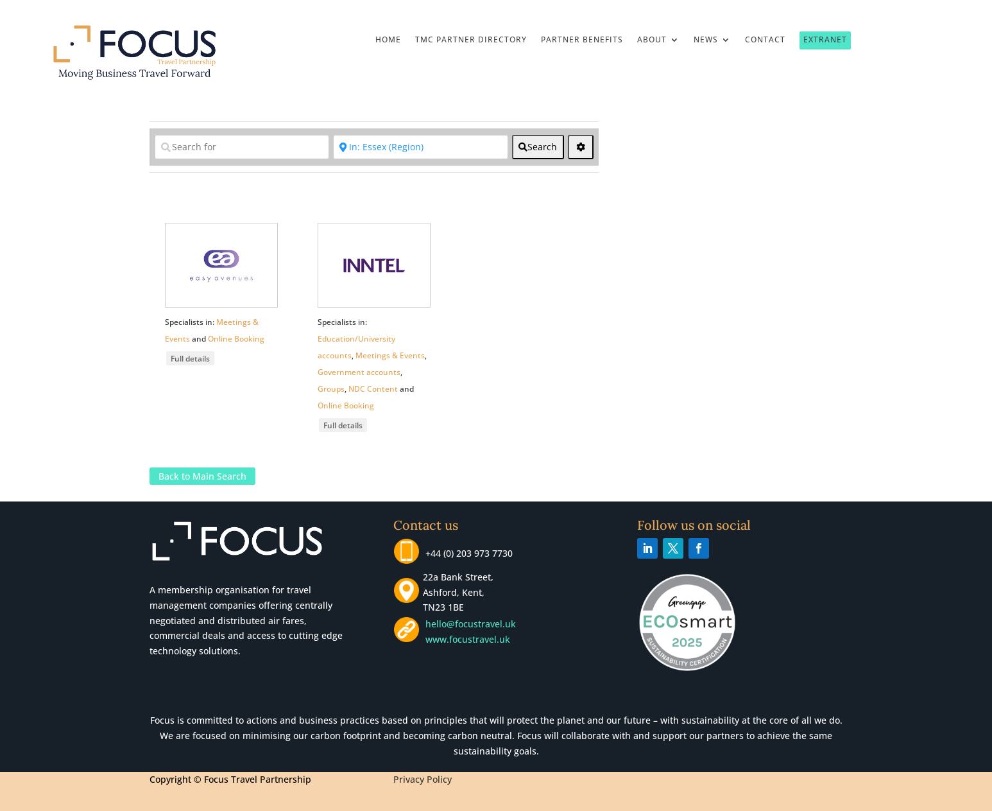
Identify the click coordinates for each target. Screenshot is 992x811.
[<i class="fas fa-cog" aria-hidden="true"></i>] (581, 147)
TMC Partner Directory (471, 40)
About (652, 40)
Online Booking (236, 338)
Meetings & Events (390, 355)
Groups (331, 388)
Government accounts (359, 372)
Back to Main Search (202, 476)
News (706, 40)
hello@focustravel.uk (473, 624)
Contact (765, 40)
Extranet (825, 39)
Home (388, 40)
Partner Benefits (582, 40)
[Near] (420, 147)
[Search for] (242, 147)
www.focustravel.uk (465, 639)
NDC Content (373, 388)
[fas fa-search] (538, 147)
